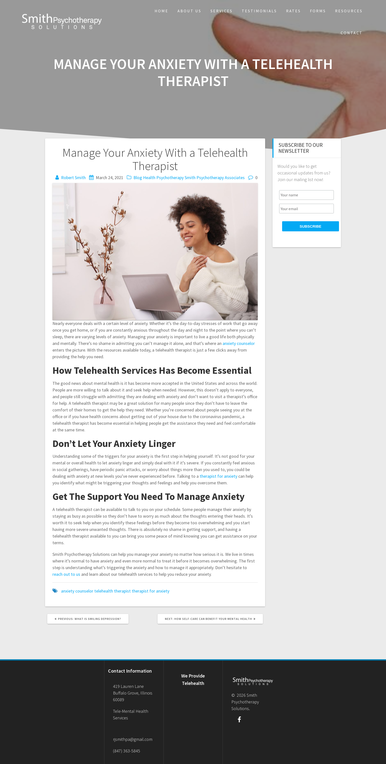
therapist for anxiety (150, 591)
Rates (293, 10)
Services (221, 10)
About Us (189, 10)
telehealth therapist (112, 591)
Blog (137, 177)
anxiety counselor (77, 591)
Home (161, 10)
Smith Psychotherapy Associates (215, 177)
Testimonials (259, 10)
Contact (352, 32)
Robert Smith (73, 177)
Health (149, 177)
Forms (318, 10)
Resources (349, 10)
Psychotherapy (170, 177)
